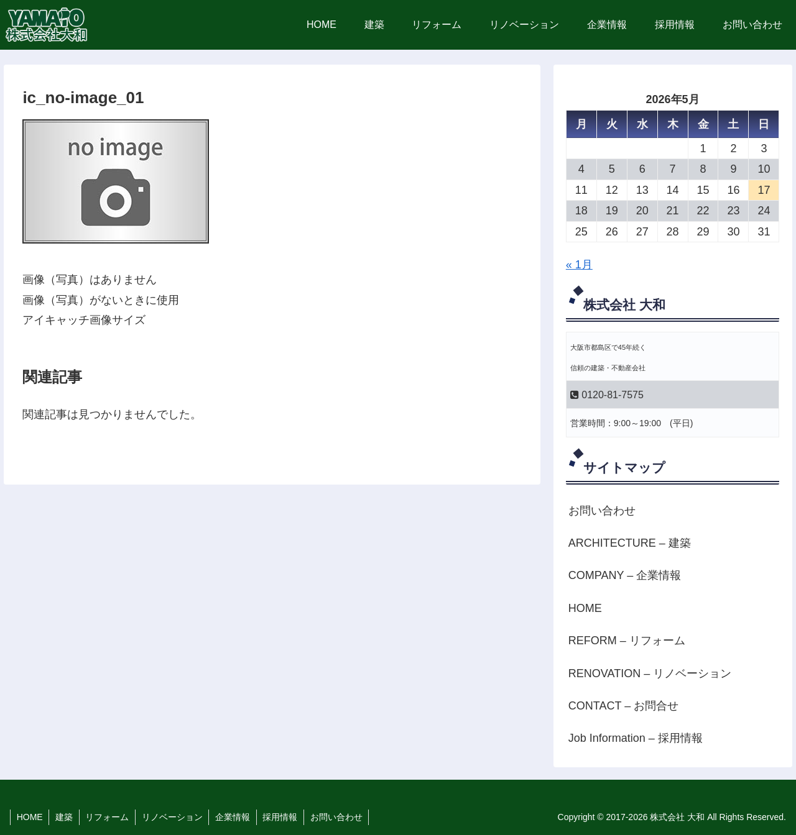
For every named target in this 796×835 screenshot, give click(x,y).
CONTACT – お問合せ (623, 706)
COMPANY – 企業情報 (624, 575)
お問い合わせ (602, 510)
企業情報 (234, 817)
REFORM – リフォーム (626, 640)
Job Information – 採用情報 (635, 738)
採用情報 (282, 817)
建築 (64, 817)
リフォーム (108, 817)
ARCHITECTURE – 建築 (629, 543)
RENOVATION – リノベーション (649, 673)
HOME (585, 608)
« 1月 (579, 264)
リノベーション (173, 817)
